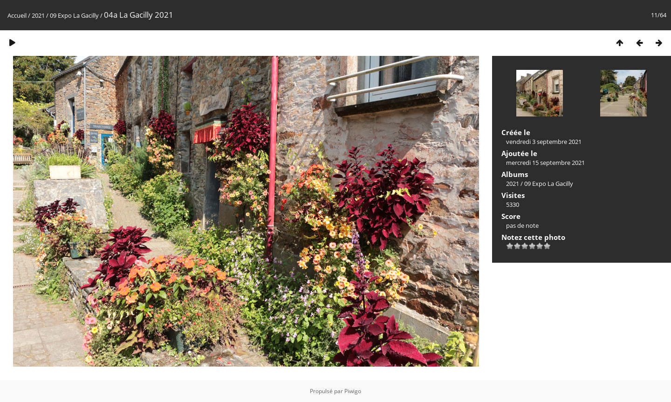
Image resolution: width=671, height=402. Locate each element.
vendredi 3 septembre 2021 (544, 141)
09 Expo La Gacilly (74, 15)
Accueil (17, 15)
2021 (38, 15)
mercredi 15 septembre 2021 (545, 162)
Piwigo (352, 391)
